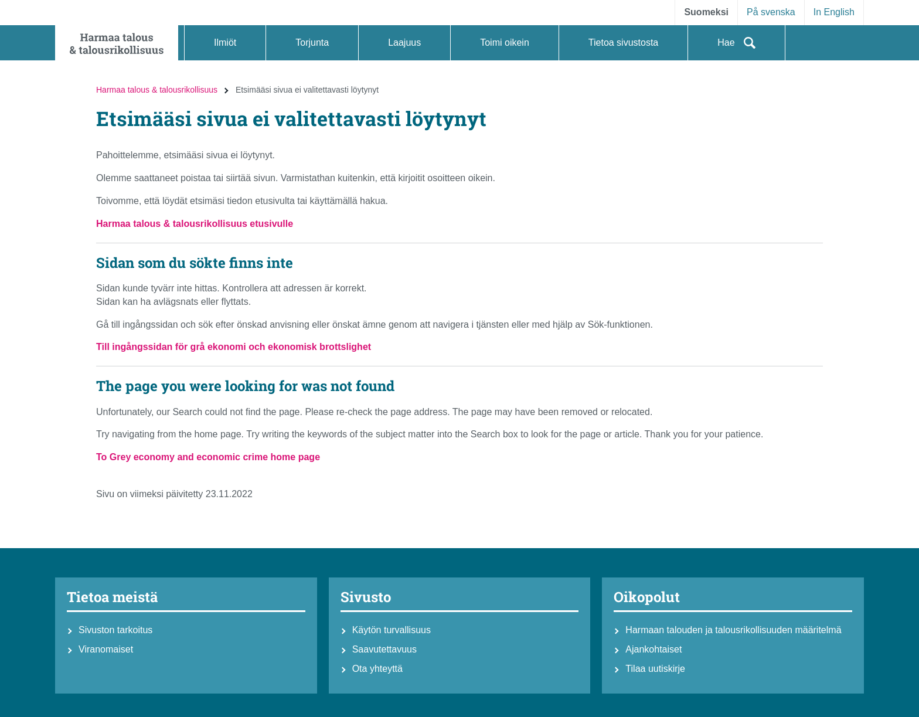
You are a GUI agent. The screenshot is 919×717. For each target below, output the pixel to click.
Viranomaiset (106, 649)
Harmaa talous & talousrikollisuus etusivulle (194, 224)
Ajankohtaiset (653, 649)
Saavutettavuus (384, 649)
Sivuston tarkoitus (115, 630)
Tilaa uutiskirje (655, 669)
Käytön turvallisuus (391, 630)
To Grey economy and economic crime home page (208, 457)
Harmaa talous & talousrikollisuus (156, 89)
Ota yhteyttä (377, 669)
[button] (225, 42)
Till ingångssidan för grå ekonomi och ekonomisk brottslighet (233, 347)
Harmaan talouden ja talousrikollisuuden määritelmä (733, 630)
